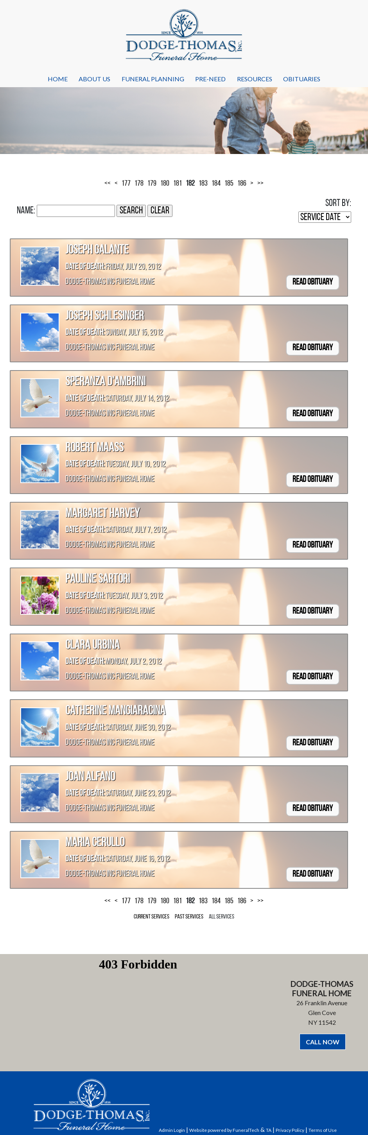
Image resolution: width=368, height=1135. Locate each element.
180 (164, 184)
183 (203, 184)
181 (177, 184)
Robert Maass (94, 448)
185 (228, 184)
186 (241, 184)
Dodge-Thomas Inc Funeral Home (109, 281)
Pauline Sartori (97, 579)
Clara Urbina (92, 645)
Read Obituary (313, 282)
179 (151, 184)
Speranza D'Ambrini (105, 382)
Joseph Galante (97, 250)
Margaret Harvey (102, 514)
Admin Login (172, 1130)
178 (139, 184)
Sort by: (338, 203)
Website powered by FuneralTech (224, 1130)
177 (126, 184)
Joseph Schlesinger (104, 316)
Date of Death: (84, 267)
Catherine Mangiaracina (115, 711)
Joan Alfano (90, 777)
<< (107, 184)
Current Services (151, 917)
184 (216, 184)
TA (268, 1130)
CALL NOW (322, 1041)
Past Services (189, 917)
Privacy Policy (290, 1130)
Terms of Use (323, 1130)
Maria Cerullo (94, 843)
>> (260, 184)
